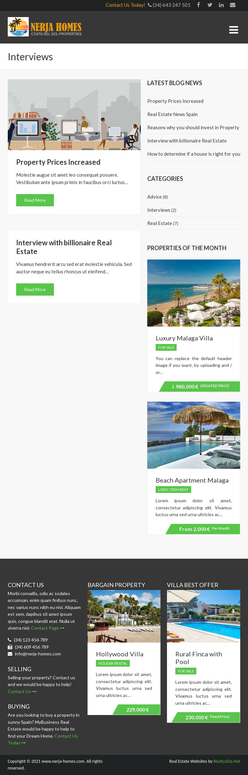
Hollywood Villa (119, 654)
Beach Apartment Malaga (192, 480)
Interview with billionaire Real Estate (187, 140)
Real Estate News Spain (172, 114)
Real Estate (159, 223)
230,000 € (207, 717)
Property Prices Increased (58, 162)
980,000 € (201, 387)
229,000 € (137, 709)
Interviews (158, 210)
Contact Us (22, 691)
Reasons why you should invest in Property (193, 127)
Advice (154, 197)
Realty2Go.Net (226, 761)
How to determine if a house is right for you (193, 154)
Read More (35, 200)
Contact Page (48, 628)
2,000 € (204, 529)
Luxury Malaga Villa (184, 338)
